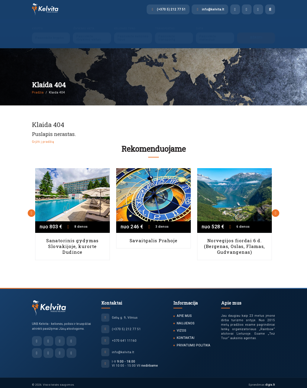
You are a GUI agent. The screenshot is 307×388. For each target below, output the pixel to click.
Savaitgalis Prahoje (154, 237)
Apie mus (184, 312)
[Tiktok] (60, 349)
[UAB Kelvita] (49, 304)
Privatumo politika (193, 341)
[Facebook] (37, 349)
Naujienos (186, 319)
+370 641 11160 (124, 336)
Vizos (181, 326)
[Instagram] (48, 349)
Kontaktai (185, 334)
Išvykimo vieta (83, 24)
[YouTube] (71, 349)
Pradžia (38, 88)
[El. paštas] (37, 337)
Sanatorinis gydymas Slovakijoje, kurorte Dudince (72, 242)
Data (199, 24)
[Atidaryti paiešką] (270, 9)
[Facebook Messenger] (235, 9)
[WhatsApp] (258, 9)
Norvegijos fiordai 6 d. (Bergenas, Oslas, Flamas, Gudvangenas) (234, 242)
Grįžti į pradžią (43, 138)
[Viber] (247, 9)
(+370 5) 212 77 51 (126, 325)
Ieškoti (256, 34)
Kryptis (37, 24)
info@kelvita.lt (123, 348)
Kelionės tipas (125, 24)
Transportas (165, 24)
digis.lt (270, 380)
